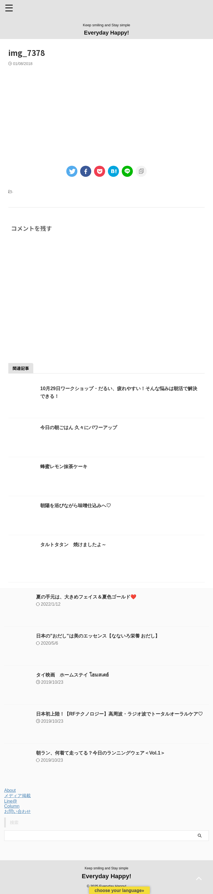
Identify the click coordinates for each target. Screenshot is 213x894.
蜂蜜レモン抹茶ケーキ (65, 466)
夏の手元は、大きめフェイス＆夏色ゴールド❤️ (89, 597)
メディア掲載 (17, 795)
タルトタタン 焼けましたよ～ (75, 544)
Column (11, 806)
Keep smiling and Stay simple (106, 868)
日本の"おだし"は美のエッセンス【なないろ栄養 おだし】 (101, 636)
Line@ (10, 801)
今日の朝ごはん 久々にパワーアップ (80, 427)
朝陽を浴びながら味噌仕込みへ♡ (77, 505)
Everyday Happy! (106, 33)
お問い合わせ (17, 811)
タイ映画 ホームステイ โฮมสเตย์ (74, 675)
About (10, 790)
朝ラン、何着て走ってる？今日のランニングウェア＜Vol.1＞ (104, 753)
